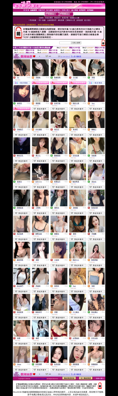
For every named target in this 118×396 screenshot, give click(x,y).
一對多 (28, 77)
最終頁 (78, 56)
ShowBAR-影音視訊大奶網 (38, 378)
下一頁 (73, 56)
